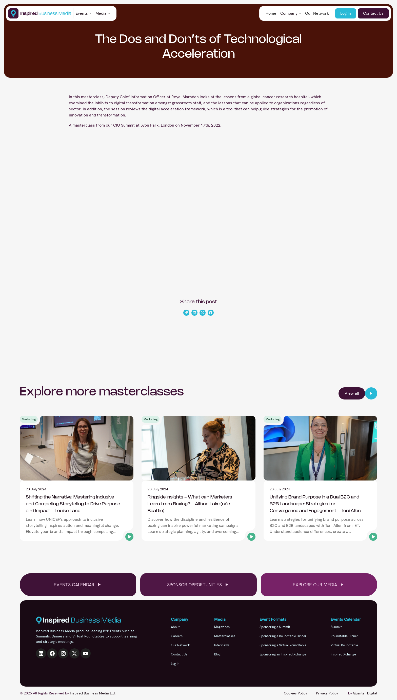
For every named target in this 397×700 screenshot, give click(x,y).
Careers (177, 636)
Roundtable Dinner (344, 636)
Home (271, 13)
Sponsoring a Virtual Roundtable (283, 645)
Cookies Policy (295, 693)
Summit (336, 627)
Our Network (317, 13)
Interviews (221, 645)
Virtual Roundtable (344, 645)
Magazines (222, 627)
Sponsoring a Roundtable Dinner (283, 636)
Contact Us (373, 13)
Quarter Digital (365, 693)
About (175, 627)
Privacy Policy (327, 693)
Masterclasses (224, 636)
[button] (83, 13)
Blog (217, 654)
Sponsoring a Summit (275, 627)
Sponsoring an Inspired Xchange (283, 654)
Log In (345, 13)
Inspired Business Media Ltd (92, 693)
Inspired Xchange (343, 654)
